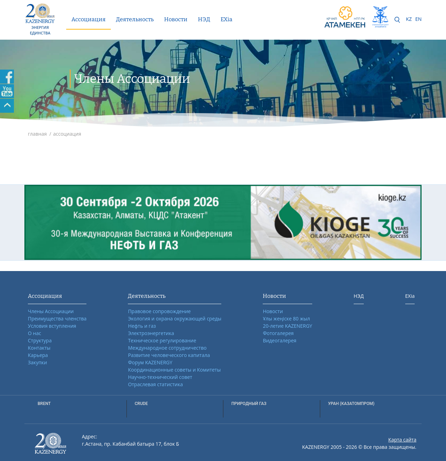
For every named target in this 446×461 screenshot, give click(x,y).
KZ (409, 19)
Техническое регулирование (162, 340)
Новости (175, 19)
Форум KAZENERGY (150, 362)
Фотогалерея (278, 333)
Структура (40, 340)
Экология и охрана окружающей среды (174, 318)
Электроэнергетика (151, 333)
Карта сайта (402, 439)
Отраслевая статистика (155, 384)
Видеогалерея (279, 340)
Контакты (39, 347)
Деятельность (135, 19)
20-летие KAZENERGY (287, 326)
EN (418, 19)
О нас (34, 333)
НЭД (204, 19)
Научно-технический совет (160, 377)
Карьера (38, 355)
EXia (226, 19)
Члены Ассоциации (51, 311)
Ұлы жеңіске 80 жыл (286, 318)
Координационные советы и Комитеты (174, 369)
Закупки (37, 362)
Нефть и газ (142, 326)
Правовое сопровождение (159, 311)
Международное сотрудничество (167, 347)
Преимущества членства (57, 318)
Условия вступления (52, 326)
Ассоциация (88, 19)
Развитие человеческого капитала (169, 355)
